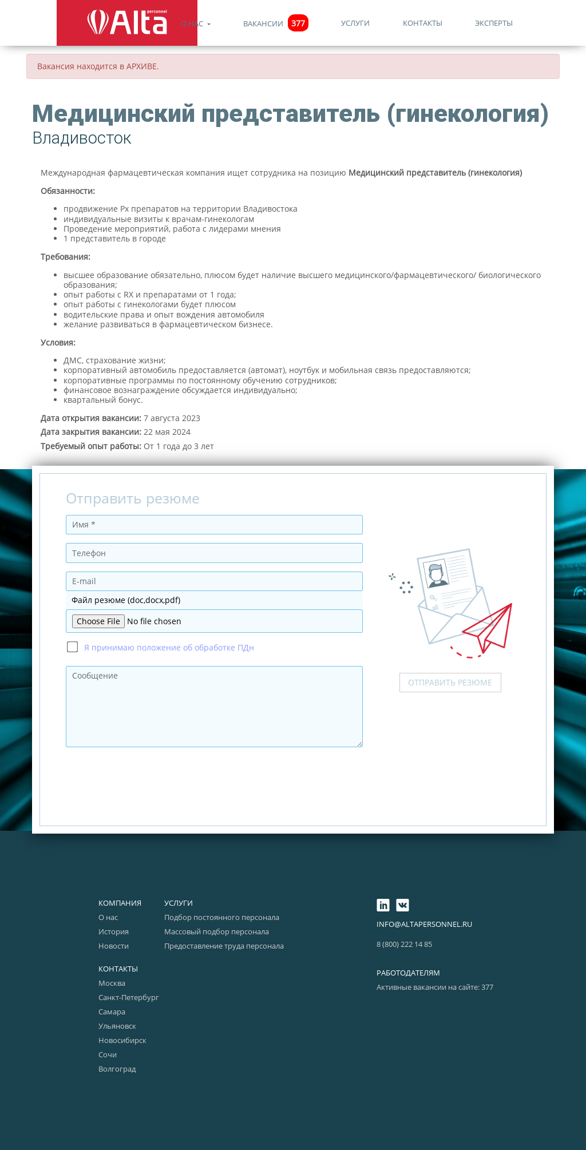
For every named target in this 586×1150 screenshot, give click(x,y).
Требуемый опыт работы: (91, 446)
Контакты (422, 23)
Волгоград (117, 1069)
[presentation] (153, 778)
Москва (111, 983)
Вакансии (275, 23)
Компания (119, 903)
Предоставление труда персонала (224, 946)
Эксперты (494, 23)
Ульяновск (117, 1026)
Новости (113, 946)
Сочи (107, 1054)
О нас (193, 23)
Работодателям (408, 972)
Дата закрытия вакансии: (91, 432)
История (113, 931)
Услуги (355, 23)
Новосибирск (122, 1040)
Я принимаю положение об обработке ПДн (169, 647)
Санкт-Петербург (128, 997)
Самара (111, 1011)
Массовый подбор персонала (216, 931)
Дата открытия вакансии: (91, 418)
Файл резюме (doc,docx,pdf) (126, 599)
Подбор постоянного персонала (221, 917)
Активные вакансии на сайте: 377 (435, 987)
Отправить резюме (450, 682)
